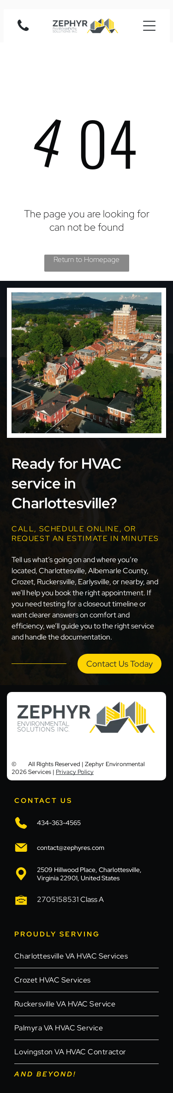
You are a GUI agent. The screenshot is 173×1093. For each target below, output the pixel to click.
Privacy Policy (75, 772)
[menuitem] (86, 956)
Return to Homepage (86, 259)
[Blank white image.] (23, 30)
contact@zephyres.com (70, 847)
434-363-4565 (59, 823)
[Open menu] (149, 26)
